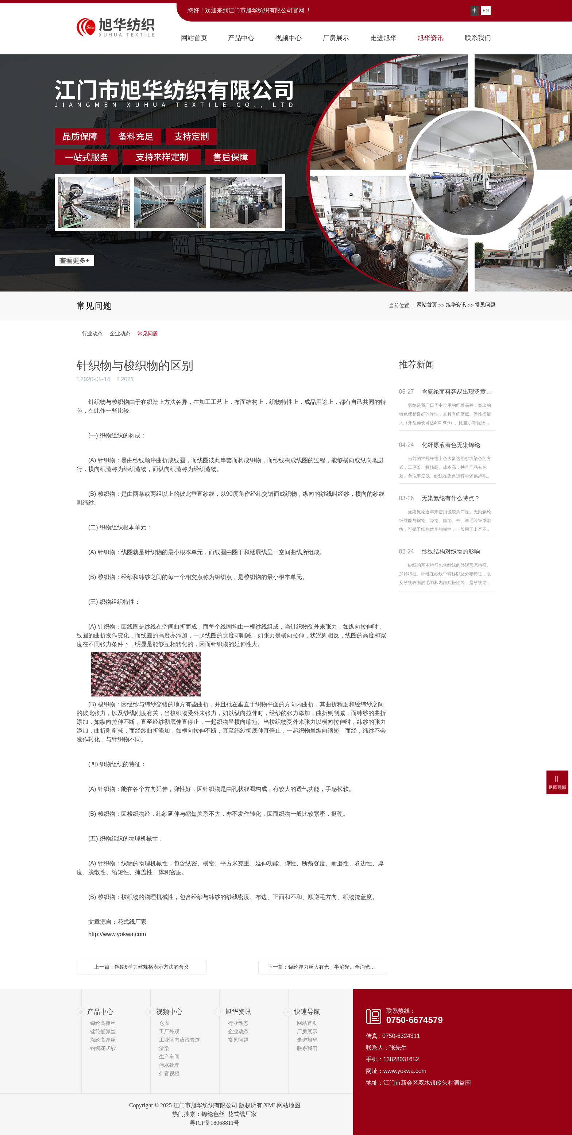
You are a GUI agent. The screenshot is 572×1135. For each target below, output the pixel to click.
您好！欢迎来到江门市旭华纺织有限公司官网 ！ (250, 10)
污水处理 (169, 1065)
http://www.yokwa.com (117, 934)
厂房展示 (307, 1031)
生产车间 (169, 1056)
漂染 (164, 1048)
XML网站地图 (282, 1105)
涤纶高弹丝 (103, 1040)
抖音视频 (169, 1073)
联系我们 (307, 1048)
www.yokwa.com (404, 1071)
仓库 (164, 1023)
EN (486, 10)
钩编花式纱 (103, 1048)
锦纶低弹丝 (103, 1031)
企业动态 (120, 333)
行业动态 (92, 333)
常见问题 (485, 305)
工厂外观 (169, 1031)
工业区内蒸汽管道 (179, 1040)
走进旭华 (307, 1040)
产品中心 (100, 1011)
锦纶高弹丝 (103, 1023)
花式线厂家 (242, 1114)
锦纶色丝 (213, 1114)
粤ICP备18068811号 (214, 1123)
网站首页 (427, 305)
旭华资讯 (456, 305)
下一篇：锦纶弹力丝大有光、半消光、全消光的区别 (325, 967)
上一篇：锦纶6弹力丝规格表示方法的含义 (141, 967)
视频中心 (169, 1011)
